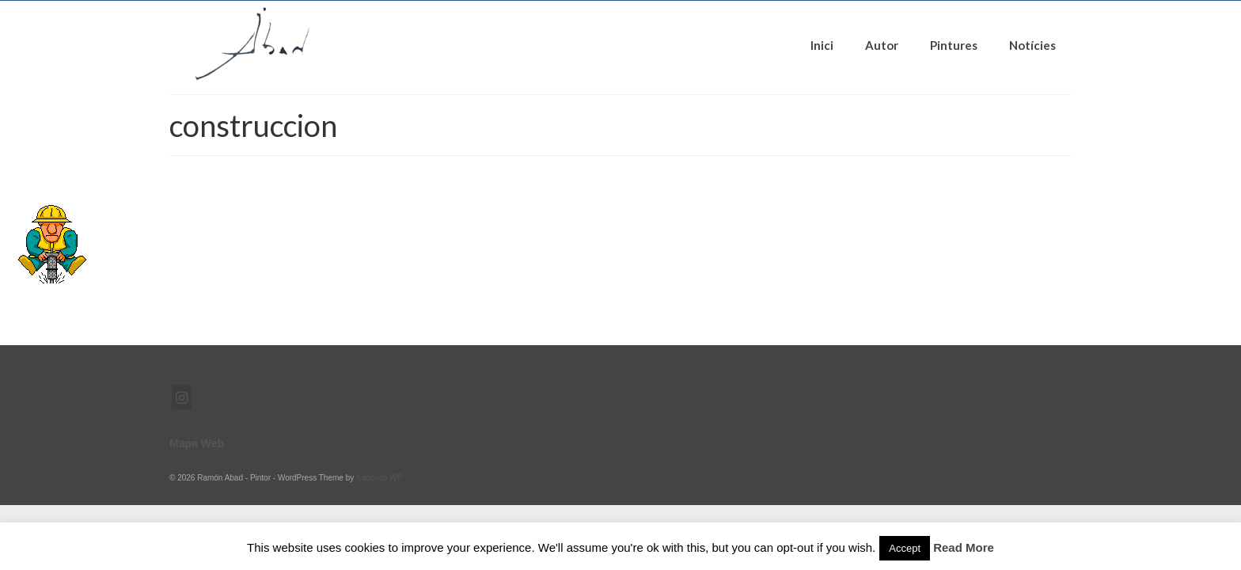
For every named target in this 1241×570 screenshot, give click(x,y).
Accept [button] (904, 548)
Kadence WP (379, 477)
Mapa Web (196, 443)
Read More (963, 547)
